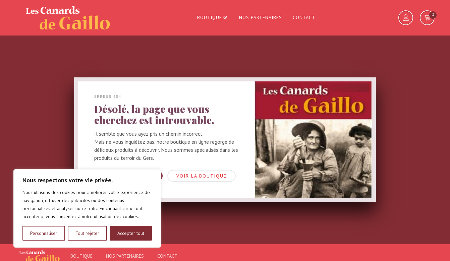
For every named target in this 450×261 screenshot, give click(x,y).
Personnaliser (43, 233)
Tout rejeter (87, 233)
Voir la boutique (201, 176)
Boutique (213, 17)
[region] (87, 208)
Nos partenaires (260, 17)
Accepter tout (130, 233)
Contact (304, 17)
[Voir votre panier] (427, 17)
